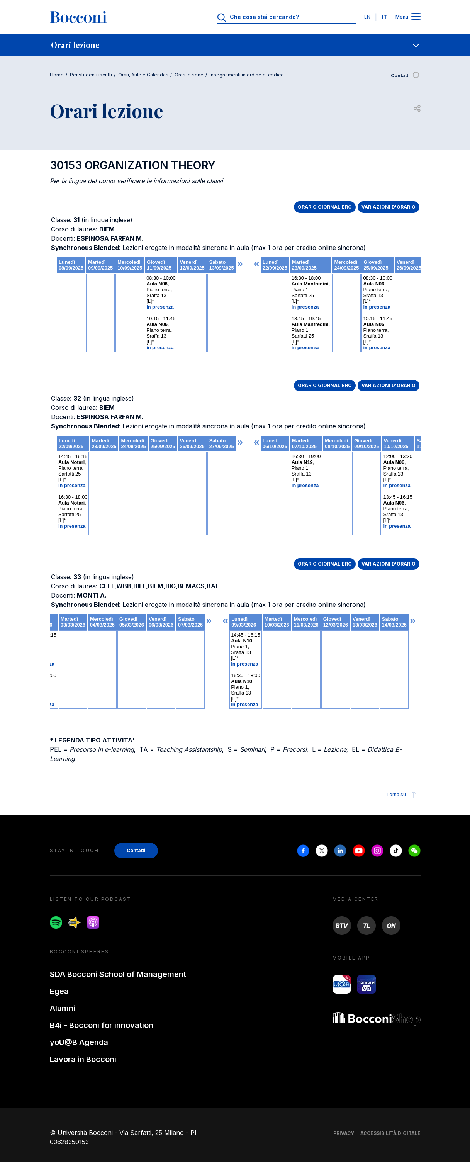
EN (367, 17)
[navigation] (235, 45)
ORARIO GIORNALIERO (325, 207)
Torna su (402, 794)
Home (57, 75)
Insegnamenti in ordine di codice (247, 75)
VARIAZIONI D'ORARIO (388, 207)
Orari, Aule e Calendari (143, 75)
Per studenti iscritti (91, 75)
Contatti (406, 75)
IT (384, 17)
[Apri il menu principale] (416, 17)
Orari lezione (189, 75)
